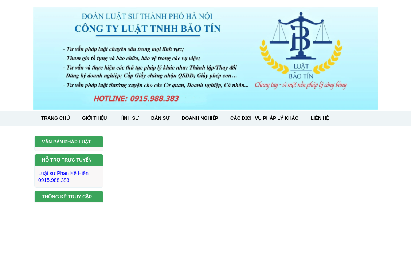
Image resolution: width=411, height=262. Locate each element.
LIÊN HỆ (320, 118)
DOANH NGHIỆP (200, 118)
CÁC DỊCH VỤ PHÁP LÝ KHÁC (264, 118)
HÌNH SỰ (129, 118)
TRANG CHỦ (55, 118)
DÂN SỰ (160, 118)
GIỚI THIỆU (94, 118)
